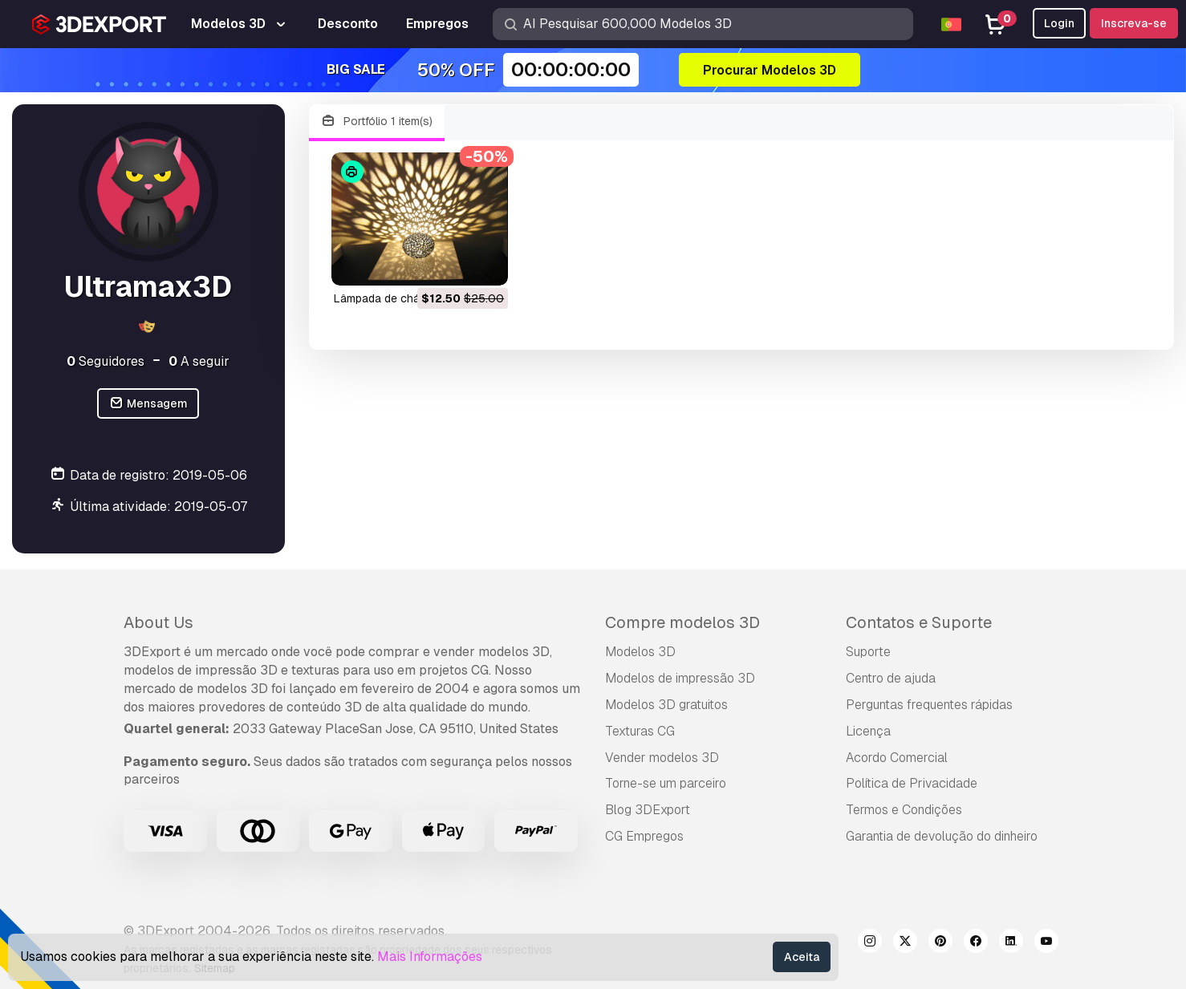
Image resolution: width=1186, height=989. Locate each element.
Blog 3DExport (647, 809)
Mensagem (148, 403)
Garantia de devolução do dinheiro (942, 836)
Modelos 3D (640, 651)
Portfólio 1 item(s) (377, 121)
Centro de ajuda (891, 678)
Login (1059, 23)
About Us (158, 622)
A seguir (199, 361)
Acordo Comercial (897, 757)
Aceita (801, 957)
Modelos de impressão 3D (680, 678)
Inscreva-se (1134, 23)
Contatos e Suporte (919, 622)
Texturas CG (640, 731)
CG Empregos (644, 836)
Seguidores (105, 361)
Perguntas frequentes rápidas (929, 704)
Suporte (868, 651)
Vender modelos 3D (662, 757)
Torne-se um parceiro (665, 783)
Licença (868, 731)
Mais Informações (429, 956)
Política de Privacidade (911, 783)
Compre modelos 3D (682, 622)
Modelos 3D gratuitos (666, 704)
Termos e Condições (904, 809)
